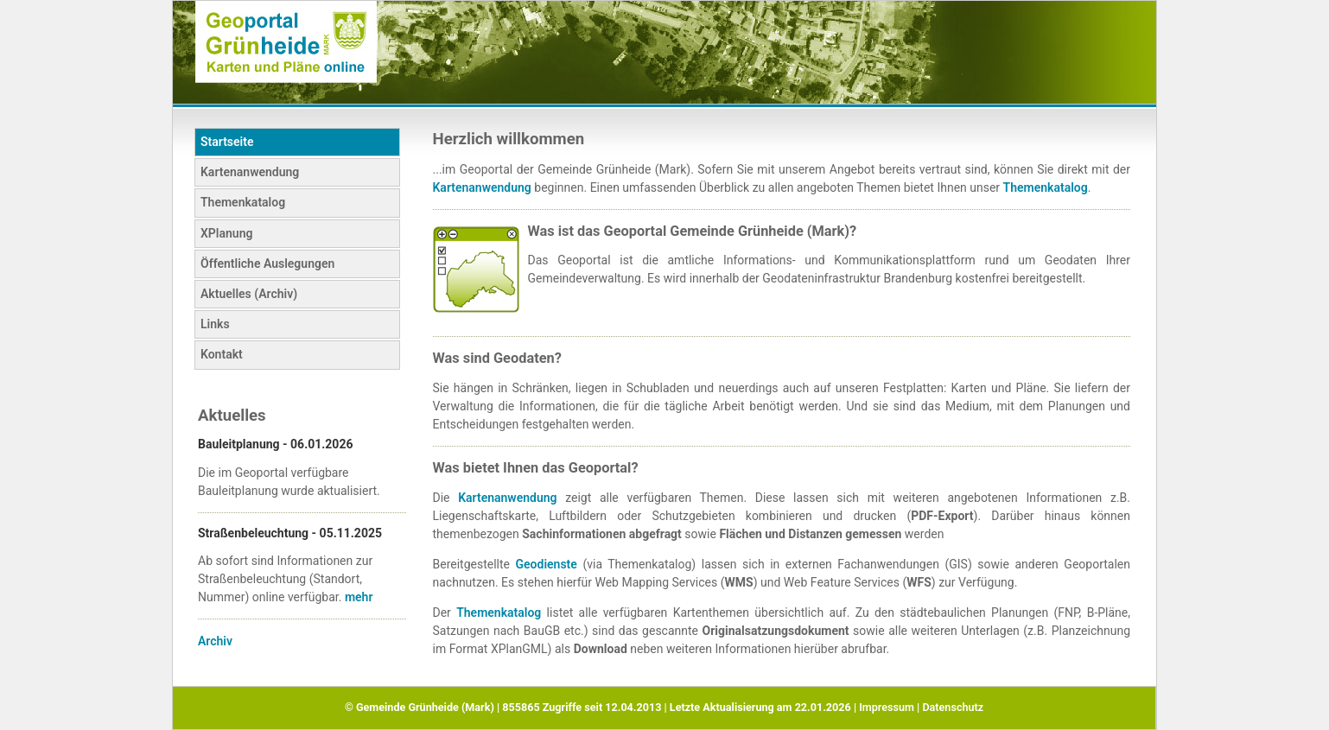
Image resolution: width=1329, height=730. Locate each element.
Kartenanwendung (249, 172)
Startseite (226, 142)
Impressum (886, 707)
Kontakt (221, 354)
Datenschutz (952, 707)
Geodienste (546, 564)
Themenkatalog (242, 202)
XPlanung (226, 233)
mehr (359, 597)
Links (215, 324)
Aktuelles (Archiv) (248, 294)
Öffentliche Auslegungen (267, 263)
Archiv (215, 641)
